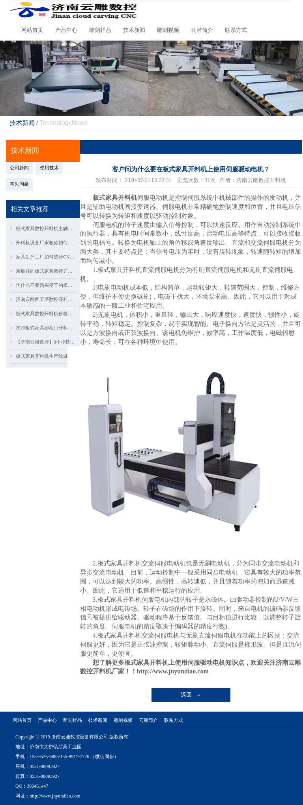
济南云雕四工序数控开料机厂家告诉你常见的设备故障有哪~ (43, 299)
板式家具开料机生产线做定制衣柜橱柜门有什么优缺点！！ (43, 356)
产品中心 (66, 30)
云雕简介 (202, 30)
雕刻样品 (100, 30)
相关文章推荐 (30, 209)
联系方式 (236, 30)
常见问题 (19, 184)
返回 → (191, 695)
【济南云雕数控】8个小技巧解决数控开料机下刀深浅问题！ (43, 342)
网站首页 (32, 30)
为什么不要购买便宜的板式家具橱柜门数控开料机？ (43, 285)
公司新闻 (19, 168)
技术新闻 (134, 30)
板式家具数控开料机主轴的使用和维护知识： (43, 228)
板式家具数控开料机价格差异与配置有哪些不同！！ (43, 313)
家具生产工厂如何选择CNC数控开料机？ (43, 257)
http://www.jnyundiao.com (173, 671)
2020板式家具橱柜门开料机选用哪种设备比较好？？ (43, 328)
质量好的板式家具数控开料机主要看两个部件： (43, 271)
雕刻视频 (168, 30)
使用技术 (49, 168)
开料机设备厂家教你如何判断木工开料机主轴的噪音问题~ (43, 242)
